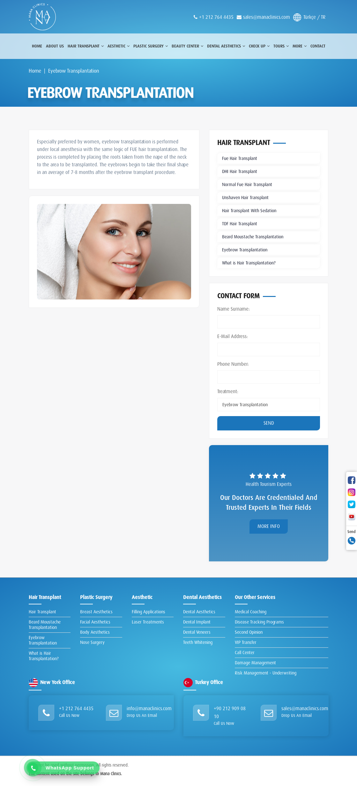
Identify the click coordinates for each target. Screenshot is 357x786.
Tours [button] (281, 46)
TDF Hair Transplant (239, 223)
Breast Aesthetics (96, 611)
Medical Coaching (250, 611)
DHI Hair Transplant (239, 171)
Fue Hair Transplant (239, 158)
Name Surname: (233, 309)
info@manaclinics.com (149, 708)
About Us (55, 46)
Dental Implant (197, 621)
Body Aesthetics (95, 632)
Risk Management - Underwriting (265, 672)
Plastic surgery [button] (150, 46)
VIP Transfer (246, 642)
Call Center (245, 652)
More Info (268, 526)
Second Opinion (249, 632)
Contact (317, 46)
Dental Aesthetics (199, 611)
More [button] (300, 46)
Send (269, 423)
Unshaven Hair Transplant (245, 197)
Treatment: (227, 391)
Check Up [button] (259, 46)
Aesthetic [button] (119, 46)
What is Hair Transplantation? (249, 262)
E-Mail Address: (232, 336)
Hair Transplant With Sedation (249, 210)
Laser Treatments (148, 621)
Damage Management (255, 662)
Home (37, 46)
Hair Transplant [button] (86, 46)
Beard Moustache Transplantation (252, 236)
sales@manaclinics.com (266, 17)
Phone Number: (233, 364)
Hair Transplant (42, 611)
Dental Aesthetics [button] (226, 46)
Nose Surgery (92, 642)
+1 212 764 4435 (76, 708)
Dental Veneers (197, 632)
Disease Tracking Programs (259, 621)
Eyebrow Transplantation (244, 249)
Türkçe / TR (309, 17)
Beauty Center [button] (187, 46)
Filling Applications (148, 611)
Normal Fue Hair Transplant (247, 184)
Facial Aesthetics (95, 621)
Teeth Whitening (197, 642)
